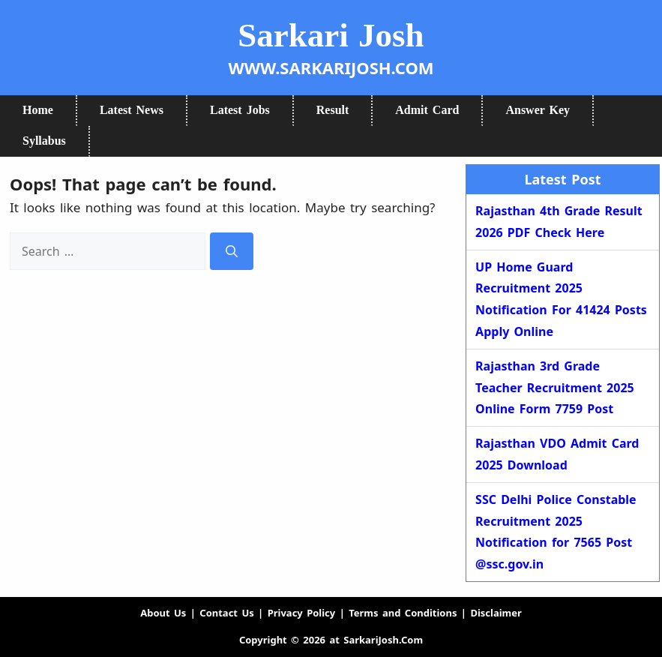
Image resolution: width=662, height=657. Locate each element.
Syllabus (44, 140)
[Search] (231, 251)
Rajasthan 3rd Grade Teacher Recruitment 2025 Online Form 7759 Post (554, 388)
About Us (163, 613)
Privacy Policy (302, 613)
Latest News (131, 110)
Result (332, 110)
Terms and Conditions (403, 613)
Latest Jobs (240, 110)
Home (37, 110)
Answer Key (537, 110)
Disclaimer (495, 613)
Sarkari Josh (331, 35)
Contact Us (226, 613)
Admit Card (427, 110)
